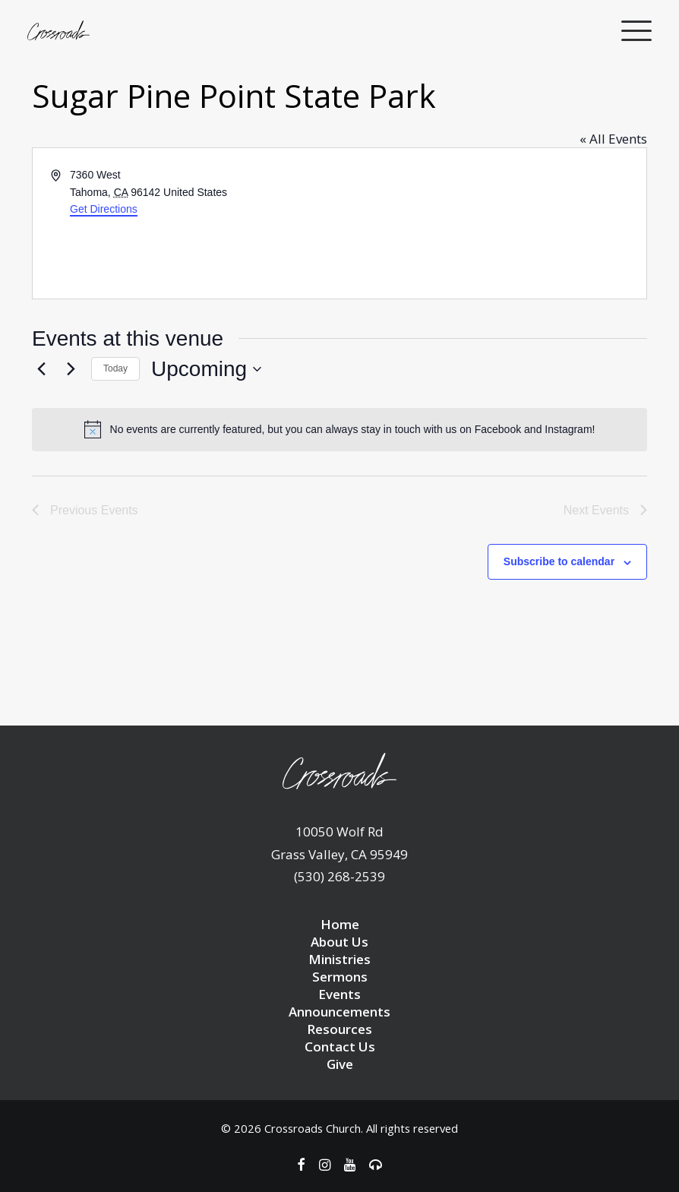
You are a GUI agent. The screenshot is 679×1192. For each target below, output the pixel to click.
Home (340, 924)
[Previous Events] (41, 369)
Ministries (339, 959)
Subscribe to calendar (559, 561)
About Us (339, 941)
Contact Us (340, 1046)
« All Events (613, 138)
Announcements (339, 1011)
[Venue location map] (491, 223)
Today (115, 368)
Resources (339, 1029)
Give (340, 1064)
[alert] (339, 429)
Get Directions (103, 209)
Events (339, 994)
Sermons (340, 976)
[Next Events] (71, 369)
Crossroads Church (312, 1128)
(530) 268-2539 (339, 876)
